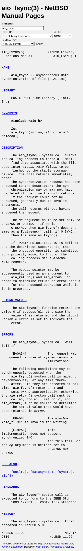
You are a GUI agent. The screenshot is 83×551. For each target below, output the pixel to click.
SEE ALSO (9, 464)
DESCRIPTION (12, 148)
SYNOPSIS (9, 113)
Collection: (10, 40)
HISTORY (8, 514)
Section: (9, 32)
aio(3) (7, 476)
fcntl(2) (19, 472)
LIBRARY (8, 90)
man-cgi (40, 546)
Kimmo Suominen (12, 546)
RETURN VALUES (14, 300)
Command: (9, 24)
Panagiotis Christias (61, 546)
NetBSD (66, 543)
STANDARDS (10, 487)
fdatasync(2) (41, 472)
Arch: (59, 32)
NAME (5, 68)
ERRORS (7, 335)
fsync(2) (64, 472)
